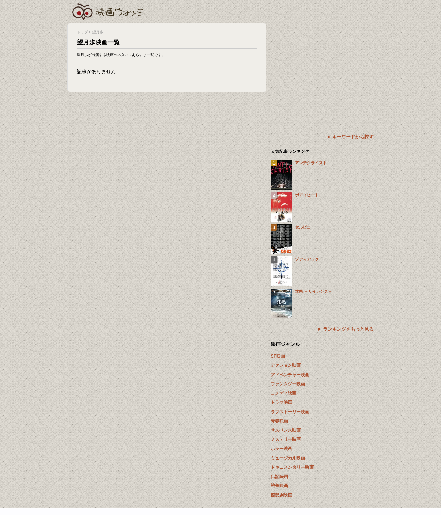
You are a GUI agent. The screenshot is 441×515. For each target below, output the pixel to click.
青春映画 (279, 420)
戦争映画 (279, 485)
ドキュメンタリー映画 (292, 467)
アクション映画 (286, 365)
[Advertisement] (322, 66)
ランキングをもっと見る (348, 328)
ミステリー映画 (286, 439)
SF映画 (278, 356)
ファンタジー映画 (288, 383)
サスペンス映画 (286, 430)
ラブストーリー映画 (290, 411)
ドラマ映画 (281, 402)
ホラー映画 (281, 448)
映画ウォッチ (108, 11)
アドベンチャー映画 (290, 374)
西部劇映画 (281, 495)
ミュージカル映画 (288, 458)
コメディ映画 (283, 393)
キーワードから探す (353, 136)
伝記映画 (279, 476)
